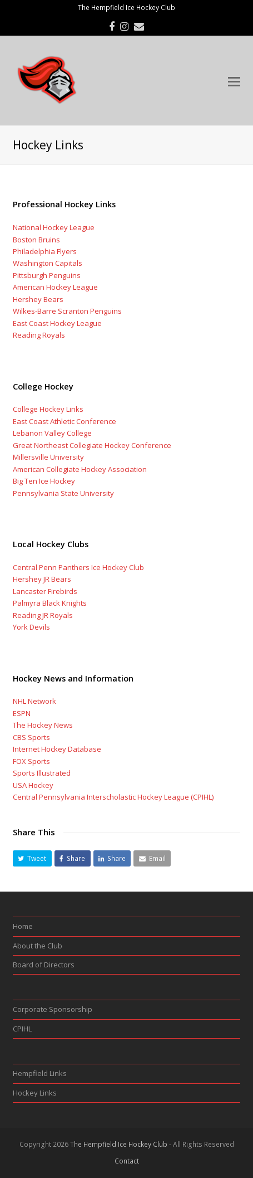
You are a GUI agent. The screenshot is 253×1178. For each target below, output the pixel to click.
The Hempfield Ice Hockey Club (118, 1144)
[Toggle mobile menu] (234, 80)
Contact (127, 1161)
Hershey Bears (38, 299)
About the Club (37, 946)
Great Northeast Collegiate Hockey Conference (92, 445)
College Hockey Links (48, 409)
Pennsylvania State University (63, 493)
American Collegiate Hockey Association (80, 469)
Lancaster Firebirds (45, 591)
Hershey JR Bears (42, 579)
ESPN (22, 713)
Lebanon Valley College (52, 433)
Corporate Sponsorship (52, 1009)
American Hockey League (55, 287)
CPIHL (22, 1029)
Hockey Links (35, 1093)
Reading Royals (39, 335)
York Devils (31, 627)
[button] (32, 858)
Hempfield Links (40, 1073)
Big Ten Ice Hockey (44, 481)
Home (23, 926)
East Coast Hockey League (57, 323)
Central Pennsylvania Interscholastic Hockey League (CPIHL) (113, 797)
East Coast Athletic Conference (64, 421)
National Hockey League (54, 227)
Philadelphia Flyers (45, 251)
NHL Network (34, 701)
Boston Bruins (36, 240)
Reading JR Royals (43, 615)
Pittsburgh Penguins (47, 275)
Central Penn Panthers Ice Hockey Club (78, 567)
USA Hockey (33, 785)
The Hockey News (43, 725)
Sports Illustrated (42, 773)
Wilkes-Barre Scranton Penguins (67, 311)
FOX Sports (31, 761)
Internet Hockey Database (57, 749)
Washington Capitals (47, 263)
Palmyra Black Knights (50, 603)
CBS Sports (31, 737)
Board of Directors (44, 965)
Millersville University (48, 457)
